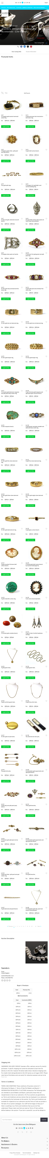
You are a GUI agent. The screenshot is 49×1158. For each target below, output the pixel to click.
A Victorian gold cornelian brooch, (9, 633)
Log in (46, 2)
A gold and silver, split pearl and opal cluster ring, (10, 875)
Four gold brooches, (30, 874)
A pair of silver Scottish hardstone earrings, (34, 634)
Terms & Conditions (27, 1152)
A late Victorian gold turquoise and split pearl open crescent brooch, (34, 392)
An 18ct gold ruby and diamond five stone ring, (10, 289)
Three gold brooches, (31, 805)
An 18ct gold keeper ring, (7, 357)
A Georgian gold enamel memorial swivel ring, (9, 117)
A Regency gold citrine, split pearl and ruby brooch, (9, 151)
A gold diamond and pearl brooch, (9, 908)
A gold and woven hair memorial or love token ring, (34, 117)
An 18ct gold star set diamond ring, (10, 323)
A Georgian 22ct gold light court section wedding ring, (33, 186)
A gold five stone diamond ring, (33, 461)
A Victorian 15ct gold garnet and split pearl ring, (35, 255)
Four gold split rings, (6, 185)
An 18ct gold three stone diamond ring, (9, 496)
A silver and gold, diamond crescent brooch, (10, 220)
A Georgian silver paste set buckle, (9, 254)
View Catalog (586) (39, 43)
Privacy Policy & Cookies (15, 1152)
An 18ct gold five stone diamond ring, (9, 461)
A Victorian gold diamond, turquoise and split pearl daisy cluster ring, (10, 392)
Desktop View (36, 1152)
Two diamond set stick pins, (33, 736)
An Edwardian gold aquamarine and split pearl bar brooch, (34, 840)
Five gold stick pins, (6, 771)
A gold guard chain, (6, 667)
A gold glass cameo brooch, (32, 530)
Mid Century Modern (39, 7)
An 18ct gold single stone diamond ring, (34, 496)
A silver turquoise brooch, (7, 426)
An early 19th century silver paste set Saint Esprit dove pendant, (35, 220)
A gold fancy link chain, (31, 702)
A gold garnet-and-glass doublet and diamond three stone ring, (35, 427)
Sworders (32, 26)
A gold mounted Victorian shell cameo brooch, (9, 565)
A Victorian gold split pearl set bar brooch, (9, 840)
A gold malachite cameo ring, (8, 598)
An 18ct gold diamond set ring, (8, 530)
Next (39, 926)
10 (31, 926)
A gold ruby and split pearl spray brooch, (9, 806)
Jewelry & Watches (27, 7)
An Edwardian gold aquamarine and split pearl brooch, (34, 771)
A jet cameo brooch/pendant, (33, 598)
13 (35, 926)
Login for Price (5, 126)
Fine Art (3, 7)
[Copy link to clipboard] (18, 47)
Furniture (18, 7)
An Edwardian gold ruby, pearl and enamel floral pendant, (34, 909)
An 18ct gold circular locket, (8, 736)
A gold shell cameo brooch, (32, 151)
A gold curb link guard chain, (8, 702)
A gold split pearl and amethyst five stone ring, (34, 289)
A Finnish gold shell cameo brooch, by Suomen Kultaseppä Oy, (34, 565)
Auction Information (31, 51)
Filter (6, 93)
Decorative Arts (11, 7)
